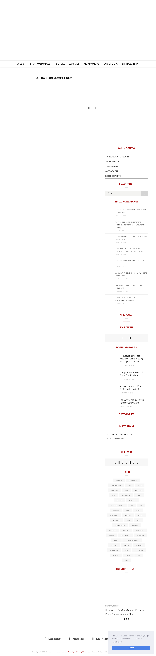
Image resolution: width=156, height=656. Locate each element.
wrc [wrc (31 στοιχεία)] (126, 560)
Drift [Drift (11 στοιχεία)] (139, 495)
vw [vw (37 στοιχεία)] (138, 555)
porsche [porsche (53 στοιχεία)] (140, 535)
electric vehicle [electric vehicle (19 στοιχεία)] (118, 505)
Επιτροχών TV (130, 63)
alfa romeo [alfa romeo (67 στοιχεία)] (116, 485)
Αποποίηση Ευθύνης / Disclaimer (79, 652)
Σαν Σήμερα (110, 63)
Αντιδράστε (111, 171)
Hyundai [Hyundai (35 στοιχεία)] (116, 520)
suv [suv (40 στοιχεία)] (126, 550)
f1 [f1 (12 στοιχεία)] (141, 505)
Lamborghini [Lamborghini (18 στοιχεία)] (120, 525)
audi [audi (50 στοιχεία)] (139, 485)
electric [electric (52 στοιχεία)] (132, 500)
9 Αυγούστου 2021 (126, 407)
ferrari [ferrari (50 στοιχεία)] (116, 510)
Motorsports (113, 176)
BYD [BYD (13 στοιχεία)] (113, 495)
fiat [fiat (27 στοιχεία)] (127, 510)
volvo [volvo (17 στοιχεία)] (128, 555)
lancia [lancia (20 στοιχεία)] (135, 525)
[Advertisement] (78, 42)
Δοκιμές (74, 63)
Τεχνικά (116, 606)
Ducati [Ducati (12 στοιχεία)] (119, 500)
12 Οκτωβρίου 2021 (127, 365)
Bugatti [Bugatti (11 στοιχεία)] (138, 490)
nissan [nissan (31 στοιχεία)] (111, 535)
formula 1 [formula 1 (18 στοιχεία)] (114, 515)
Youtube (77, 639)
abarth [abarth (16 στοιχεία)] (119, 480)
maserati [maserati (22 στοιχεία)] (113, 530)
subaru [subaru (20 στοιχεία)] (139, 545)
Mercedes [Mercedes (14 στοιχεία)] (140, 530)
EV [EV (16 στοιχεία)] (132, 505)
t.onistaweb (119, 439)
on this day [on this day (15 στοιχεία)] (125, 535)
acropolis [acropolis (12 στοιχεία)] (133, 480)
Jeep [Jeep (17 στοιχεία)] (128, 520)
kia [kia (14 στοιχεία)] (138, 520)
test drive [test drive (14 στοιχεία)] (139, 550)
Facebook (53, 639)
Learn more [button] (117, 642)
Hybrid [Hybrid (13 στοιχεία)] (140, 515)
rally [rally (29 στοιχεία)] (116, 540)
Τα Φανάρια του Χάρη (117, 156)
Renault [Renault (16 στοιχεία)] (114, 545)
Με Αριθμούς (91, 63)
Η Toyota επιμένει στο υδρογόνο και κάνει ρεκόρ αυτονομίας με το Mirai (132, 359)
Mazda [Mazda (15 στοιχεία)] (126, 530)
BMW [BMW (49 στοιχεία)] (127, 490)
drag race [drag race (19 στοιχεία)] (126, 495)
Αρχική (21, 63)
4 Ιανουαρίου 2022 (126, 393)
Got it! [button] (131, 648)
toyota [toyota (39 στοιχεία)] (116, 555)
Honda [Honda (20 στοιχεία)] (128, 515)
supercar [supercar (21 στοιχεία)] (114, 550)
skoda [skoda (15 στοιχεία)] (126, 545)
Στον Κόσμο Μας (40, 63)
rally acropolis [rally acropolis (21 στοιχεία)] (132, 540)
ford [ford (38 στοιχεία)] (138, 510)
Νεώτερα (60, 63)
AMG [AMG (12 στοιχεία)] (129, 485)
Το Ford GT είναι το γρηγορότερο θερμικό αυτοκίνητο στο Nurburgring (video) (130, 225)
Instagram (101, 639)
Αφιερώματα (112, 161)
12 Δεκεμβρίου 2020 (127, 379)
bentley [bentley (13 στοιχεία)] (114, 490)
